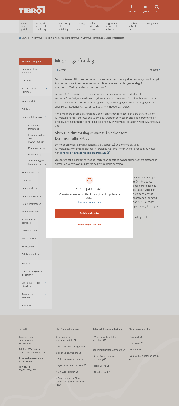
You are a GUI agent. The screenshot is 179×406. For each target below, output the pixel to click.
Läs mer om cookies (89, 202)
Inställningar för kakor (89, 224)
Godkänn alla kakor (90, 213)
